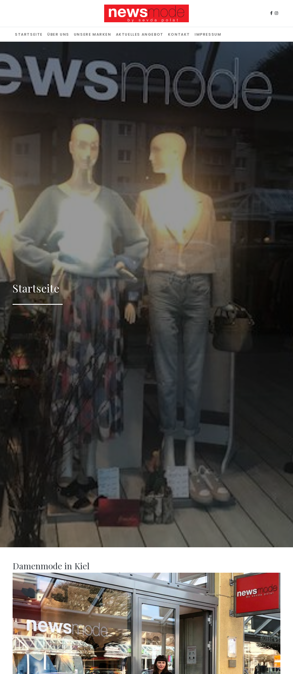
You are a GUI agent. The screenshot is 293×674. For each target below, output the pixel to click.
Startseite (29, 34)
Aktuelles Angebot (139, 34)
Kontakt (179, 34)
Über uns (58, 34)
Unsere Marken (92, 34)
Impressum (208, 34)
